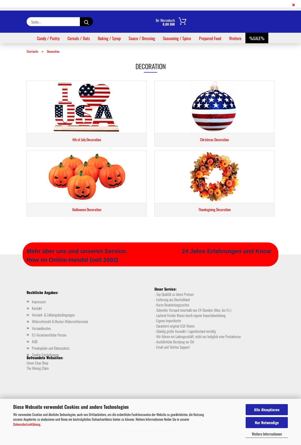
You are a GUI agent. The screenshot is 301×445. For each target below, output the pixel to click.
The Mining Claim (38, 368)
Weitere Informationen (267, 434)
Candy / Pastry (48, 38)
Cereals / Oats (78, 38)
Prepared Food (210, 38)
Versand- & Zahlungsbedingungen (53, 315)
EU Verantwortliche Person (49, 335)
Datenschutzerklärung (26, 424)
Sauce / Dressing (142, 38)
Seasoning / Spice (177, 38)
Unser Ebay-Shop (37, 363)
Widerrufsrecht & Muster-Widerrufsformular (60, 321)
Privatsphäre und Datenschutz (51, 348)
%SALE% (256, 38)
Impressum (39, 301)
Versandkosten (41, 328)
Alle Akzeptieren (266, 409)
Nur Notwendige (267, 422)
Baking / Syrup (109, 38)
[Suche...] (86, 21)
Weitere (235, 38)
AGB (34, 341)
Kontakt (37, 308)
